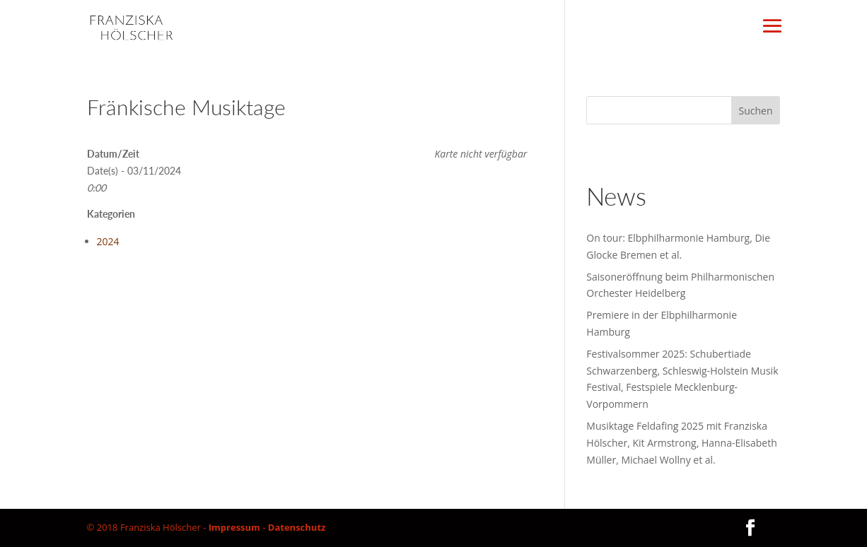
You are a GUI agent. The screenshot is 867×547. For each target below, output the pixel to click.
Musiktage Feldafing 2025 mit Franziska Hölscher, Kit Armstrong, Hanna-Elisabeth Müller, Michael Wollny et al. (681, 442)
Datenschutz (297, 527)
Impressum (234, 527)
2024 (108, 241)
